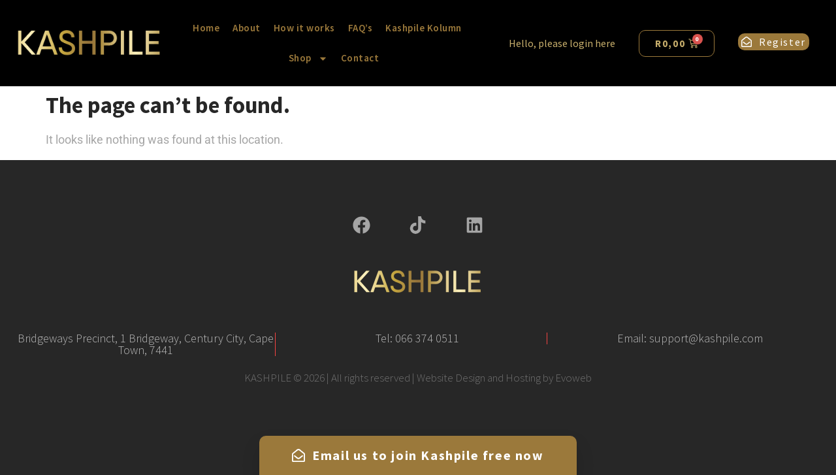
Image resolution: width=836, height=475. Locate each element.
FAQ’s (360, 28)
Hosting (523, 377)
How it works (304, 28)
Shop (308, 58)
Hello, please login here (562, 43)
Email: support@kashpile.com (690, 338)
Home (206, 28)
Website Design (451, 377)
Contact (360, 58)
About (247, 28)
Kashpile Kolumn (423, 28)
